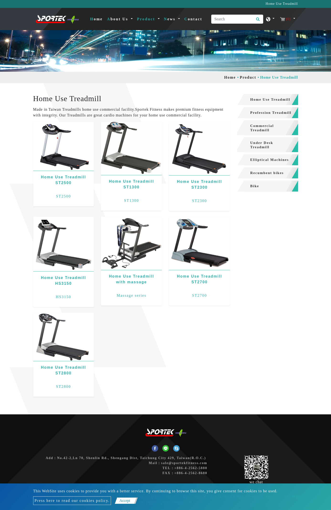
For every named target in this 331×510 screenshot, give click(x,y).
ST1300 (131, 200)
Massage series (131, 295)
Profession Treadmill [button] (271, 113)
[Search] (237, 19)
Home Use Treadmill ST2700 (199, 279)
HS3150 (63, 297)
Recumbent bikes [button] (267, 173)
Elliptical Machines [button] (269, 160)
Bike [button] (254, 186)
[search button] (257, 20)
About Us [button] (118, 19)
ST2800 (63, 386)
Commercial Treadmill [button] (262, 128)
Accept (124, 501)
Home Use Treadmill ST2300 (199, 184)
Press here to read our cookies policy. (72, 501)
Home (97, 18)
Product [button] (147, 19)
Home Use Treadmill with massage (131, 279)
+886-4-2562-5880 (190, 468)
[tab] (267, 99)
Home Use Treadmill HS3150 (63, 280)
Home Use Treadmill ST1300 (131, 184)
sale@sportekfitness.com (184, 463)
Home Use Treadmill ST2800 (63, 370)
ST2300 (199, 201)
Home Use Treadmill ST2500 (63, 180)
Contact (193, 19)
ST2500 (63, 196)
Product (248, 77)
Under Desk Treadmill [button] (261, 145)
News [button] (170, 19)
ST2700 (199, 295)
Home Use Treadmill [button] (270, 99)
